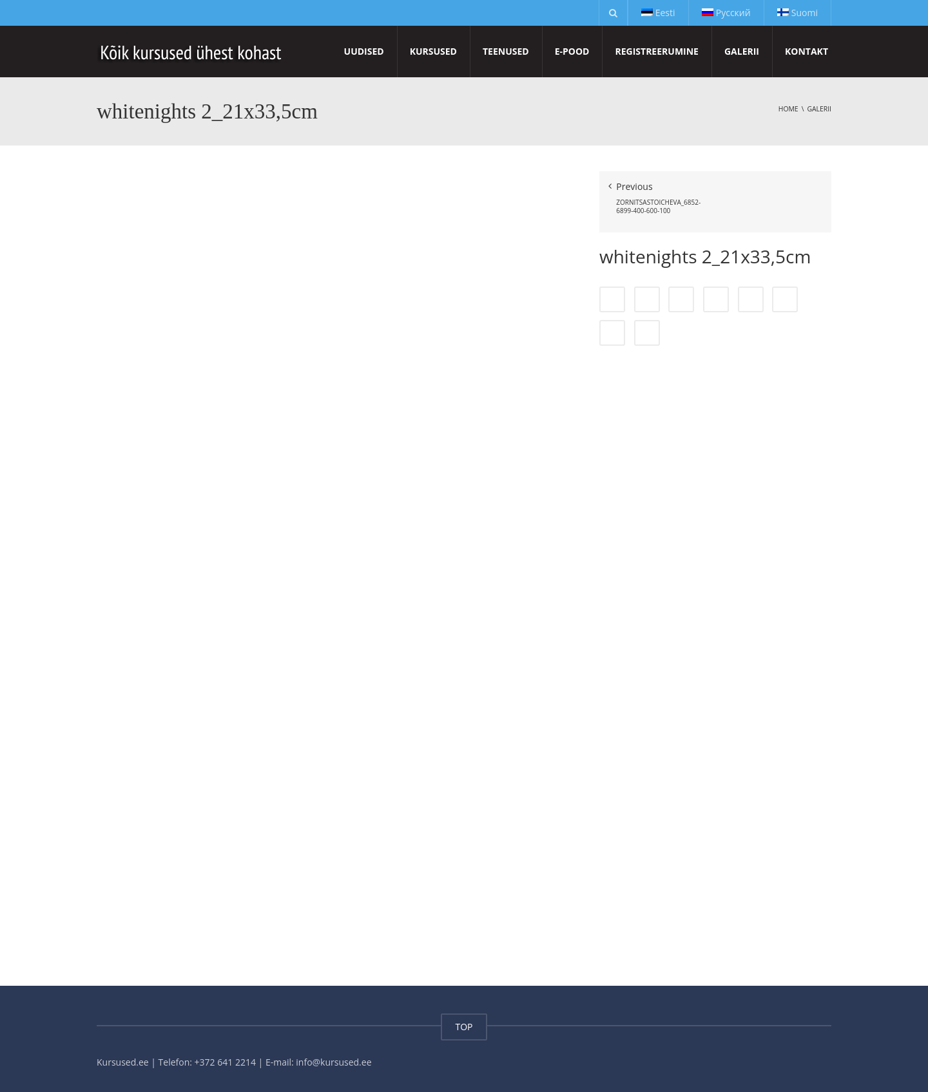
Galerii (741, 51)
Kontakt (806, 51)
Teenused (506, 51)
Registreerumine (656, 51)
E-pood (572, 51)
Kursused (433, 51)
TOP (463, 1027)
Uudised (364, 51)
